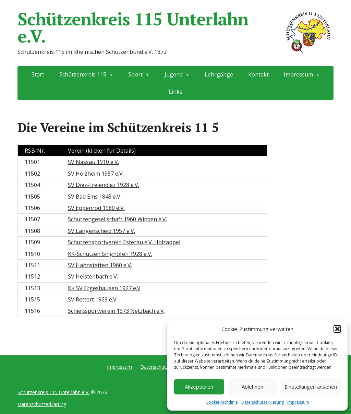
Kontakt (258, 74)
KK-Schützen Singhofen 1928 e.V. (110, 254)
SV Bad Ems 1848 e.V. (94, 196)
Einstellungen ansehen (311, 386)
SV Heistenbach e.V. (93, 276)
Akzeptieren (199, 386)
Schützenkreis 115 (82, 74)
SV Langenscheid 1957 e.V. (101, 231)
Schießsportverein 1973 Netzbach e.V (116, 311)
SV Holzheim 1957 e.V (95, 173)
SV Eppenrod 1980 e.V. (96, 208)
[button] (337, 329)
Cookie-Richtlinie (222, 402)
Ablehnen (252, 386)
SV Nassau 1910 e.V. (93, 162)
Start (38, 74)
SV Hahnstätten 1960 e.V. (100, 265)
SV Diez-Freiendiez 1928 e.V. (103, 185)
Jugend (174, 74)
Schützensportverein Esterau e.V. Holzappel (124, 242)
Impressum (298, 402)
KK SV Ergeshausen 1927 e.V (104, 288)
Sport (135, 74)
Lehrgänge (219, 74)
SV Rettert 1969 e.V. (93, 299)
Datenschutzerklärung (262, 402)
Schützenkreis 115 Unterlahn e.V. (175, 27)
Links (175, 91)
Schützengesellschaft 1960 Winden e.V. (117, 219)
